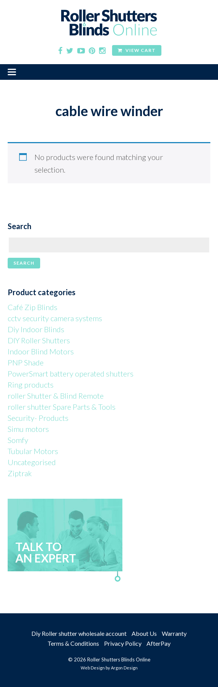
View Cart (137, 50)
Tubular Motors (33, 451)
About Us (144, 633)
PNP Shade (26, 362)
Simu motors (28, 428)
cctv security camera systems (55, 318)
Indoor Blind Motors (41, 351)
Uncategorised (32, 462)
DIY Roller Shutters (39, 340)
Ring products (31, 384)
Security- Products (38, 417)
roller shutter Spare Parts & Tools (62, 406)
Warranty (174, 633)
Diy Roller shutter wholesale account (79, 633)
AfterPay (158, 643)
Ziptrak (20, 473)
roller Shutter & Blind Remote (56, 395)
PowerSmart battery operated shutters (70, 373)
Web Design (93, 667)
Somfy (18, 440)
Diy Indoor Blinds (36, 329)
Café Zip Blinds (32, 307)
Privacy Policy (123, 643)
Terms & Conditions (73, 643)
